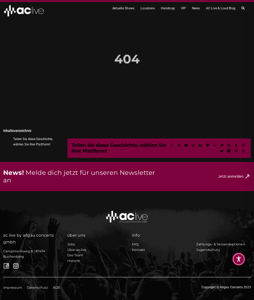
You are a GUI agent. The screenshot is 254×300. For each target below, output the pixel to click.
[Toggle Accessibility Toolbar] (239, 259)
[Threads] (228, 145)
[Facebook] (171, 145)
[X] (179, 145)
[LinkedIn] (200, 145)
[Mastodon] (207, 145)
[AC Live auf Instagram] (15, 266)
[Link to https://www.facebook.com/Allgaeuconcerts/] (5, 266)
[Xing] (228, 151)
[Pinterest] (243, 145)
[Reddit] (193, 145)
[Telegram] (221, 145)
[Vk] (221, 151)
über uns (76, 235)
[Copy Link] (243, 151)
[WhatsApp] (214, 145)
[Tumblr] (236, 145)
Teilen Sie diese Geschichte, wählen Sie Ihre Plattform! (33, 141)
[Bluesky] (186, 145)
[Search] (243, 8)
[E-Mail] (236, 151)
